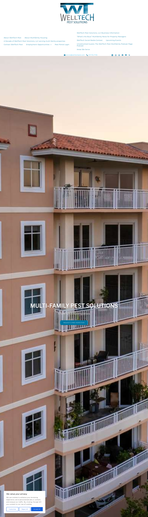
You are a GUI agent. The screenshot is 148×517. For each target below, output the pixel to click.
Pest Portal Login (62, 44)
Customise (12, 509)
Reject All (25, 509)
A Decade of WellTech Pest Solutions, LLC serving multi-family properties (34, 41)
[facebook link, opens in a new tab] (122, 55)
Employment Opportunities (38, 44)
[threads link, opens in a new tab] (119, 55)
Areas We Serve (83, 49)
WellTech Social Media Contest (90, 40)
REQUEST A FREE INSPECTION (74, 322)
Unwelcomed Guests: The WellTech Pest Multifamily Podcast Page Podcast (105, 45)
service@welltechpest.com (74, 55)
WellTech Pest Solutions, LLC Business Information (98, 33)
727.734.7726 (91, 55)
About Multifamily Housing (36, 38)
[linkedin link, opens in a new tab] (112, 55)
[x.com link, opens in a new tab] (129, 55)
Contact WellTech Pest (13, 44)
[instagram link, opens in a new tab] (115, 55)
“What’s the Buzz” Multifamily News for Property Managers (101, 37)
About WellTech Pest (12, 38)
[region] (24, 502)
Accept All (37, 509)
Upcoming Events (113, 40)
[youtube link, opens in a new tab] (126, 55)
